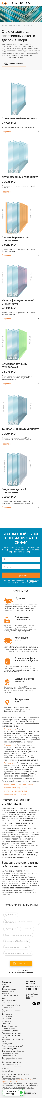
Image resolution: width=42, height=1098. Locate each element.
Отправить (21, 575)
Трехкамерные (10, 763)
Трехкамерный (27, 929)
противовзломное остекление (16, 791)
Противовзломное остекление (16, 947)
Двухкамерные (10, 745)
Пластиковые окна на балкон (12, 1062)
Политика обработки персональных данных (17, 1080)
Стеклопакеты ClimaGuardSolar (16, 941)
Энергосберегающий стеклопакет (15, 239)
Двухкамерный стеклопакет (20, 177)
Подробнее (20, 132)
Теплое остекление (9, 1056)
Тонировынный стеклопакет (20, 429)
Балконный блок (8, 1071)
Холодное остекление (10, 1053)
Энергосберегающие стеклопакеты (18, 935)
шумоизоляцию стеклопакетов (16, 794)
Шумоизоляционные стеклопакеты (18, 953)
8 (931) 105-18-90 (21, 2)
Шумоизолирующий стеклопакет (14, 365)
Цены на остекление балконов (13, 1051)
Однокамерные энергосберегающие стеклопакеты (18, 922)
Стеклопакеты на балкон (11, 1064)
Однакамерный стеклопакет (20, 118)
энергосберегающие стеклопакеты (18, 784)
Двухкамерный (10, 929)
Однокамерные (10, 729)
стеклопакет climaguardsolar (15, 788)
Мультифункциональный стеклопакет (18, 302)
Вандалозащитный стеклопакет (14, 491)
